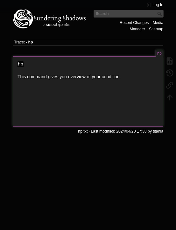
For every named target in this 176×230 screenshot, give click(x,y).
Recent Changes (134, 22)
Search (160, 14)
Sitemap (156, 29)
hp (30, 42)
